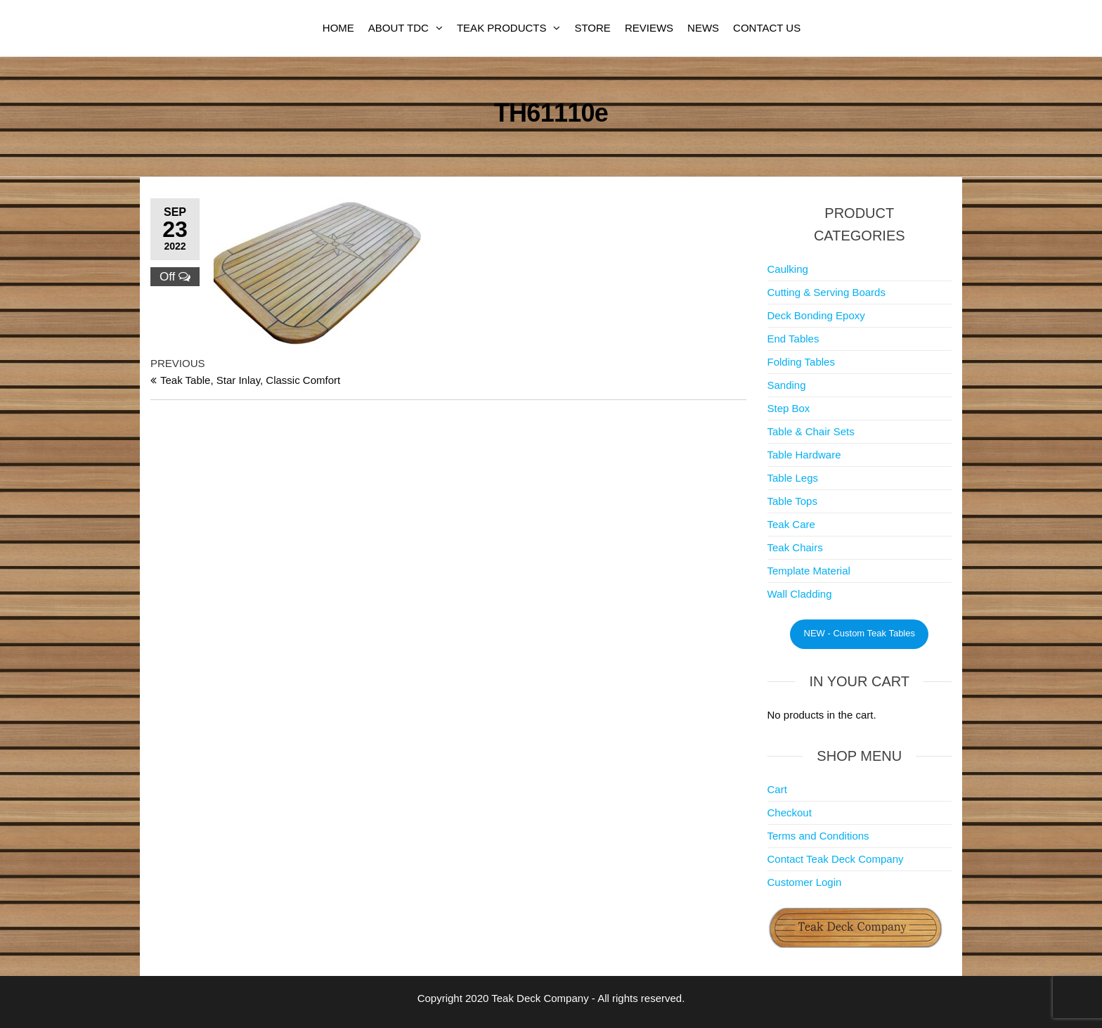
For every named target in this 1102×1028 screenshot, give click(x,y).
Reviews (649, 28)
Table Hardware (804, 455)
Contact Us (766, 28)
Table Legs (793, 478)
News (703, 28)
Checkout (789, 812)
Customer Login (804, 882)
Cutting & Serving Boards (826, 292)
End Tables (793, 339)
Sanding (786, 385)
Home (338, 28)
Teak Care (791, 524)
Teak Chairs (795, 547)
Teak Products (502, 28)
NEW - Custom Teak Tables (859, 633)
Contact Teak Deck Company (835, 859)
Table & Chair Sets (811, 431)
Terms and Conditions (818, 836)
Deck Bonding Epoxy (816, 315)
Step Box (788, 408)
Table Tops (792, 501)
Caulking (787, 269)
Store (592, 28)
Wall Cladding (799, 594)
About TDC (398, 28)
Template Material (808, 571)
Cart (777, 789)
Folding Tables (801, 362)
